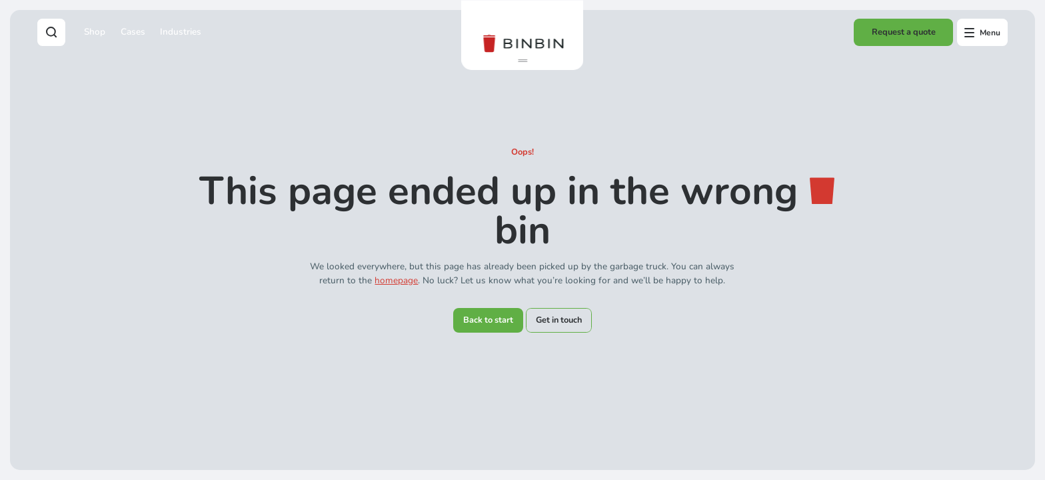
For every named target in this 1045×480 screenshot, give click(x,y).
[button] (522, 60)
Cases (133, 31)
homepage (396, 280)
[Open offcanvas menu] (982, 32)
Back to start (488, 320)
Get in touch (559, 320)
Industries (180, 31)
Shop (94, 31)
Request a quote (904, 32)
